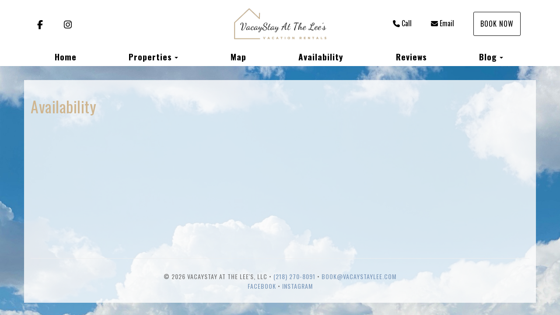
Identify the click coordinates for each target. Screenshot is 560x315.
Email (442, 23)
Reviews (411, 56)
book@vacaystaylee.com (359, 276)
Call (402, 23)
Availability (320, 56)
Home (66, 56)
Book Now (497, 23)
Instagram (297, 285)
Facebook (262, 285)
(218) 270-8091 (294, 276)
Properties (150, 56)
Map (238, 56)
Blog (488, 56)
